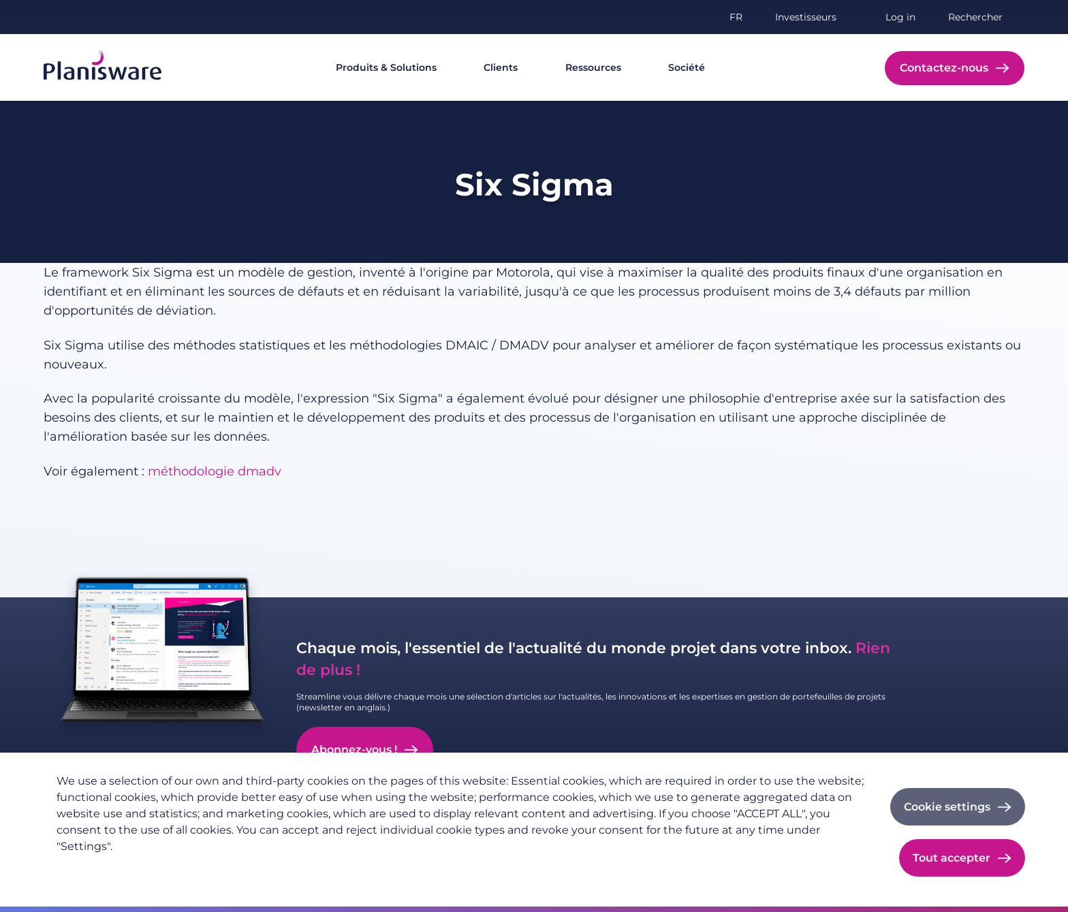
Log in (900, 17)
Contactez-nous (944, 67)
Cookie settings (947, 806)
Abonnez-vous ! (354, 749)
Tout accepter (951, 857)
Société (686, 67)
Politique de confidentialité (121, 868)
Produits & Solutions (386, 67)
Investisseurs (805, 17)
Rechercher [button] (975, 17)
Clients (501, 67)
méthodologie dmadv (214, 471)
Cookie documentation (303, 868)
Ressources (593, 67)
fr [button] (735, 17)
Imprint (217, 868)
